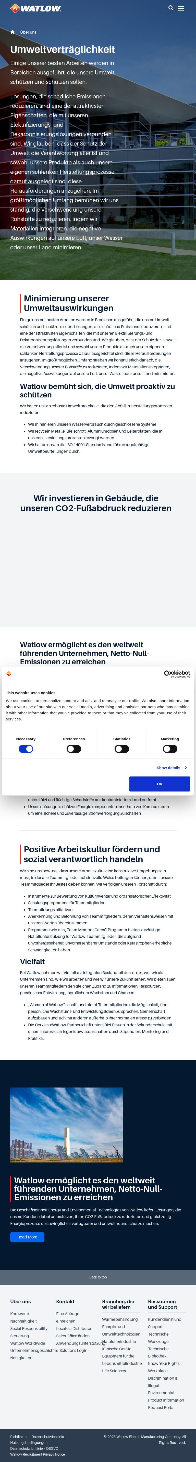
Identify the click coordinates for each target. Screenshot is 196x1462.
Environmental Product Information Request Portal (166, 1400)
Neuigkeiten (21, 1358)
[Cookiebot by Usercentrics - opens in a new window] (167, 674)
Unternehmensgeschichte (33, 1350)
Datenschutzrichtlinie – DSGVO (34, 1448)
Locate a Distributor (73, 1328)
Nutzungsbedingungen (28, 1443)
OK (160, 784)
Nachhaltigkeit (23, 1321)
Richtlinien (18, 1437)
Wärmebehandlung (120, 1319)
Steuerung (19, 1336)
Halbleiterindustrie (119, 1341)
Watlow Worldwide (27, 1343)
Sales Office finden (73, 1336)
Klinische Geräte (116, 1349)
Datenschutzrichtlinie (47, 1437)
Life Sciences (114, 1371)
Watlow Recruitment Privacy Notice (37, 1454)
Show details (168, 768)
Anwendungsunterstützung (80, 1343)
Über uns (28, 32)
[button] (171, 8)
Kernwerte (19, 1314)
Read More (27, 1237)
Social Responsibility (28, 1328)
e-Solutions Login (71, 1350)
